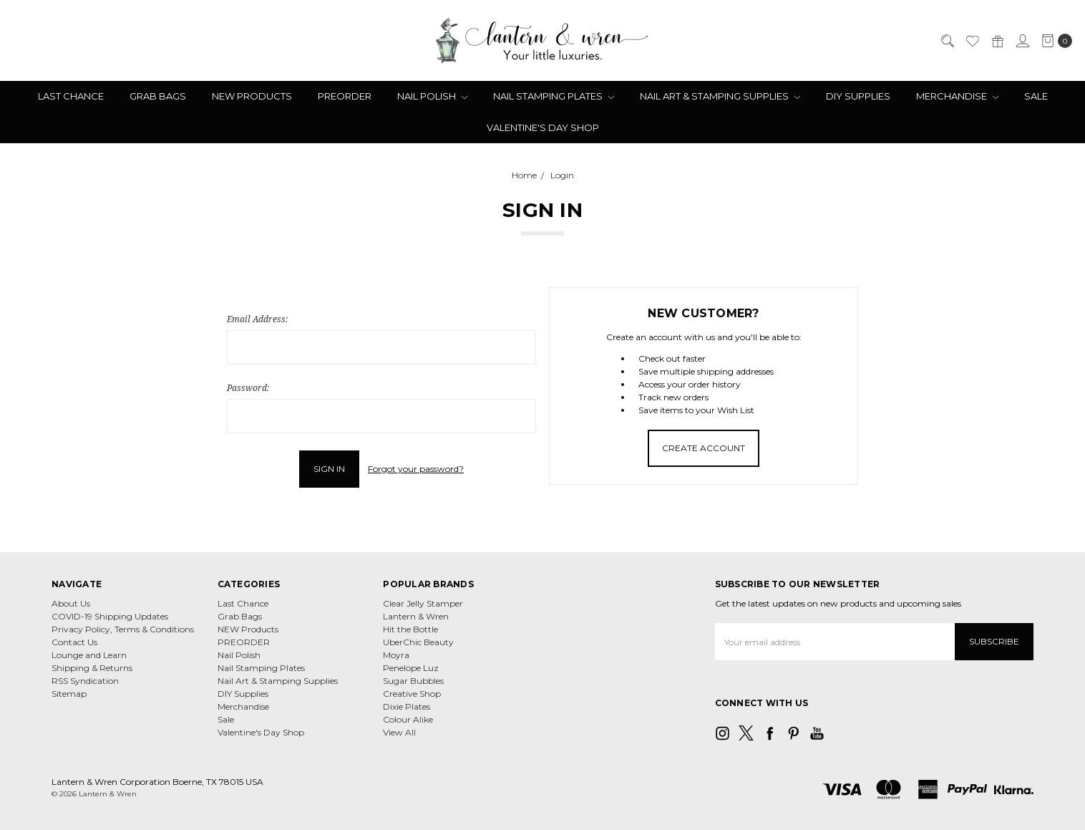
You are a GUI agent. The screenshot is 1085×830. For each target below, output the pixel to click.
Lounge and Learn (89, 655)
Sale (1036, 96)
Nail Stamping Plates (553, 96)
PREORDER (344, 96)
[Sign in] (1022, 41)
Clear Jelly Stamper (423, 603)
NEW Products (252, 96)
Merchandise (957, 96)
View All (399, 732)
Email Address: (257, 319)
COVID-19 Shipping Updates (110, 616)
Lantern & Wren (416, 616)
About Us (71, 603)
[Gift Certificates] (997, 41)
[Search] (946, 41)
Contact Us (74, 642)
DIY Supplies (858, 96)
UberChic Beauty (418, 642)
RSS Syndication (85, 680)
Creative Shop (412, 693)
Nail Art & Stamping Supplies (720, 96)
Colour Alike (408, 719)
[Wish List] (971, 41)
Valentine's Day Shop (543, 127)
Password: (248, 388)
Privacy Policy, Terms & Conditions (123, 629)
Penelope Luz (411, 667)
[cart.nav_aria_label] (1054, 41)
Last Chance (71, 96)
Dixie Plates (406, 706)
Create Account (703, 448)
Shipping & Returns (92, 667)
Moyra (396, 655)
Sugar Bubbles (413, 680)
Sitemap (69, 693)
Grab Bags (158, 96)
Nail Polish (432, 96)
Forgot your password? (416, 468)
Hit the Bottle (410, 629)
